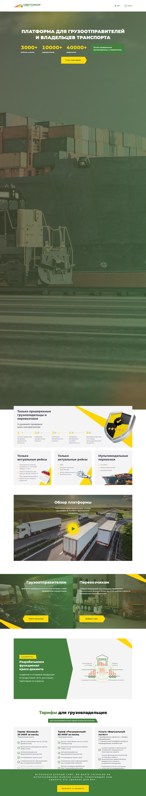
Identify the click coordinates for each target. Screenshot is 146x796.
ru (118, 6)
